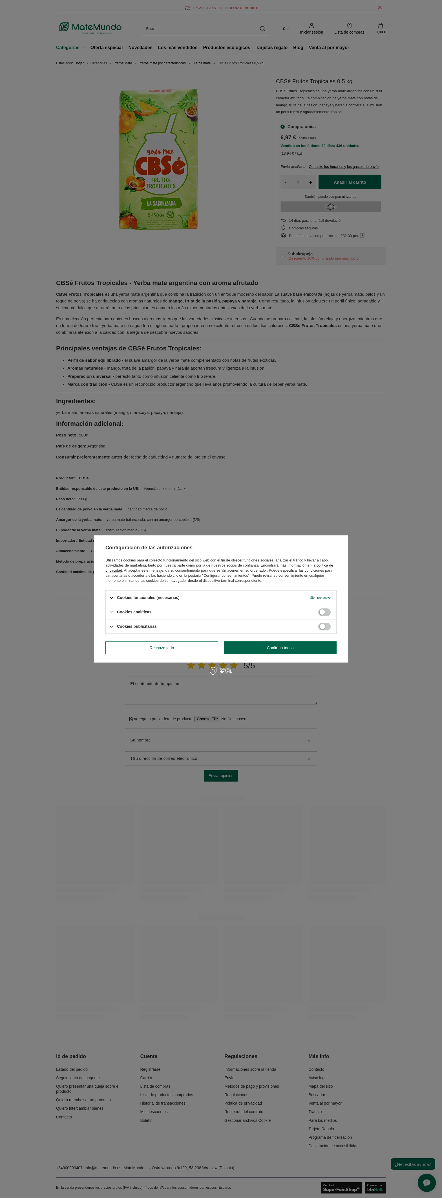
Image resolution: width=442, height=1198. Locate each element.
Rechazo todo (162, 648)
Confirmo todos (280, 648)
